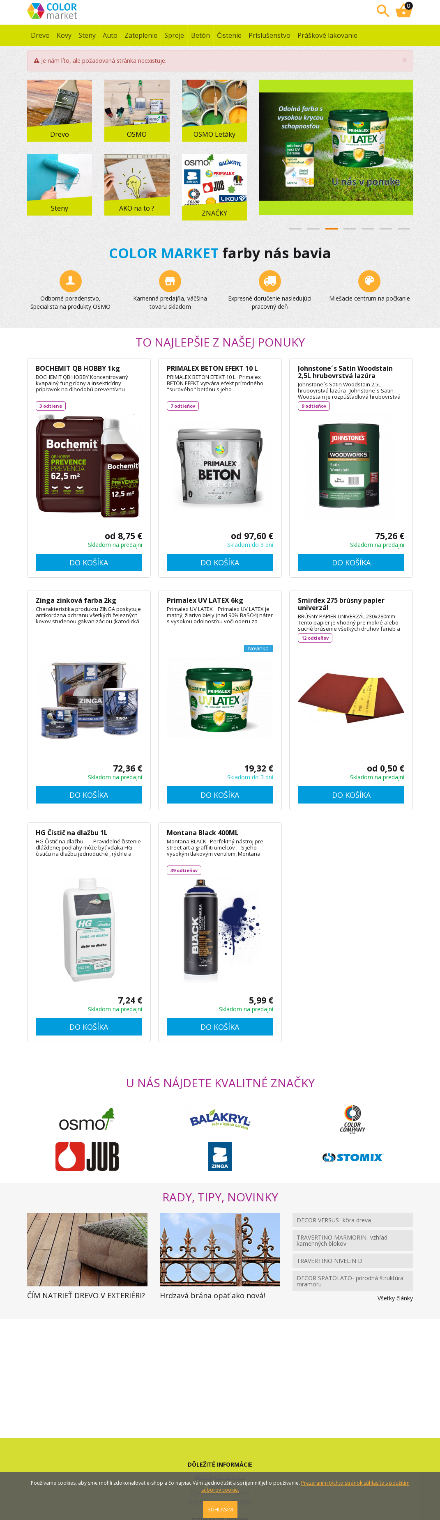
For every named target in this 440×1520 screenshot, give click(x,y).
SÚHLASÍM (220, 1509)
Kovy (64, 35)
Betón (200, 35)
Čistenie (229, 35)
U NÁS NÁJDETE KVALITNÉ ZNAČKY (220, 1083)
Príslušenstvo (269, 35)
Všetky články (395, 1298)
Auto (110, 35)
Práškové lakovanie (327, 35)
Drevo (40, 35)
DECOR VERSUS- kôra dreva (334, 1220)
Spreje (174, 35)
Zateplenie (140, 35)
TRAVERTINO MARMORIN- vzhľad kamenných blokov (342, 1240)
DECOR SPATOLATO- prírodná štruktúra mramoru (350, 1281)
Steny (87, 35)
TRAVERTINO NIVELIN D (329, 1261)
